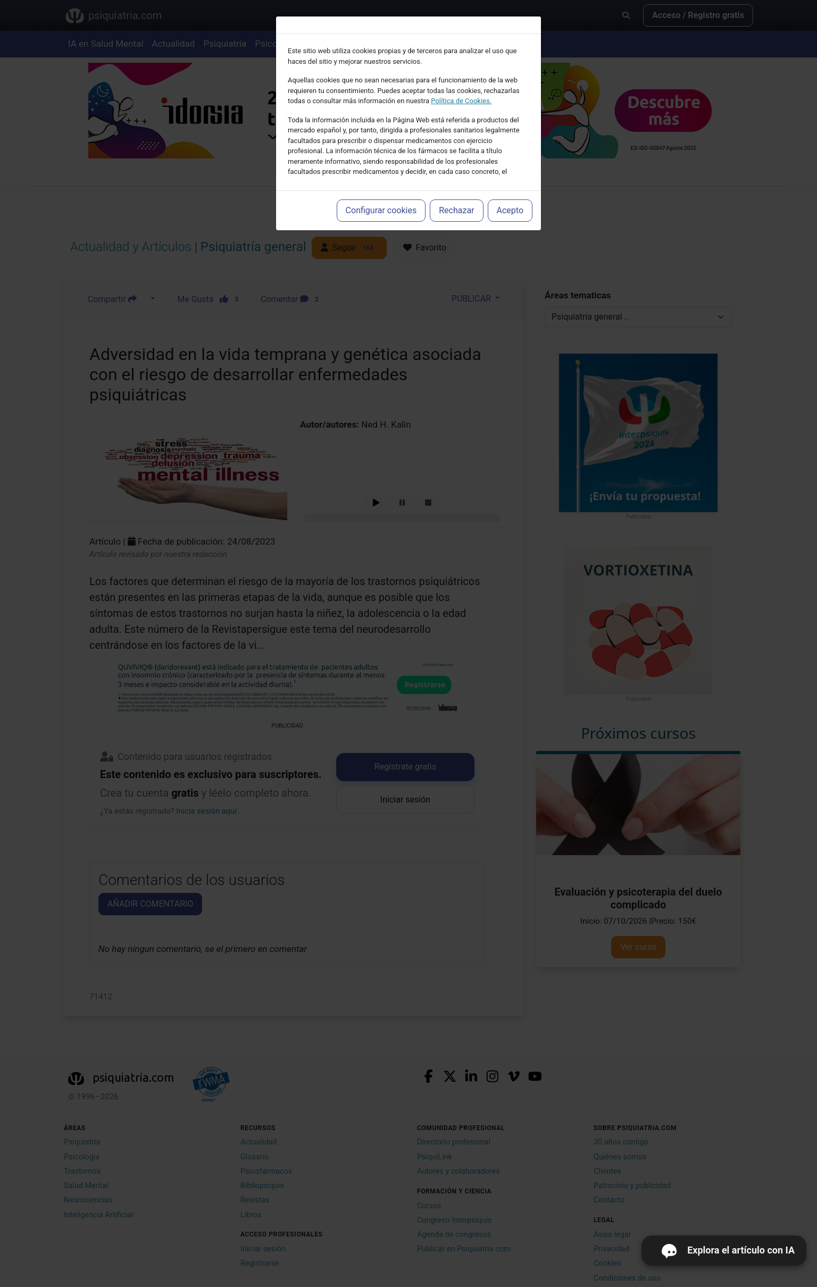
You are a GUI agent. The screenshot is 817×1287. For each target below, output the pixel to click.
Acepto (510, 210)
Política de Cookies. (461, 101)
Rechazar (456, 210)
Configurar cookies (381, 210)
